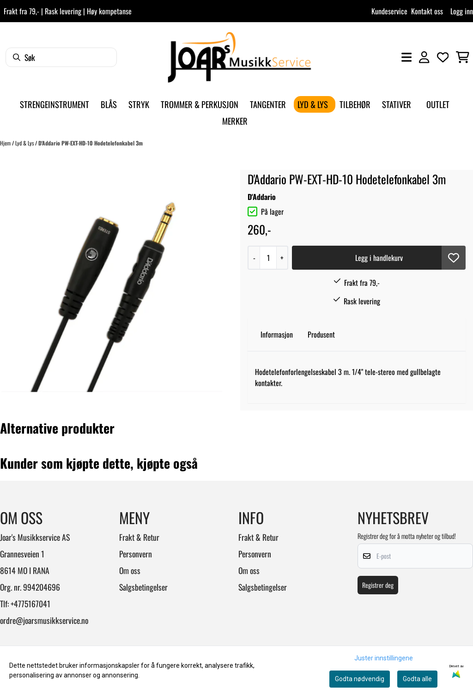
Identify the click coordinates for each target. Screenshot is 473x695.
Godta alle (417, 679)
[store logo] (239, 57)
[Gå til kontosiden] (424, 57)
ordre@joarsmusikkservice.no (44, 620)
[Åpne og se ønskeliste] (443, 57)
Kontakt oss (427, 11)
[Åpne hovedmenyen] (406, 57)
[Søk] (61, 57)
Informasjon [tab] (277, 334)
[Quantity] (268, 258)
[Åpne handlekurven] (462, 57)
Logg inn (461, 11)
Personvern (135, 554)
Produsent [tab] (321, 334)
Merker (235, 121)
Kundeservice (389, 11)
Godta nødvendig (359, 679)
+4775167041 (30, 604)
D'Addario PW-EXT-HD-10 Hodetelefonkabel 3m (90, 143)
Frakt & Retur (139, 537)
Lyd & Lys (25, 143)
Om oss (129, 570)
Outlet (437, 104)
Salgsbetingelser (143, 587)
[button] (453, 257)
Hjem (6, 143)
